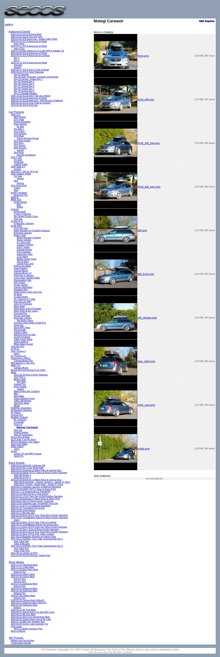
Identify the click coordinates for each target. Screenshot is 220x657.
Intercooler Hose (24, 254)
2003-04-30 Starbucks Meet (24, 591)
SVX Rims (19, 143)
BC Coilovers (20, 420)
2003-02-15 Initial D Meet (23, 574)
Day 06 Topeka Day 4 (24, 84)
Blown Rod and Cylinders (29, 237)
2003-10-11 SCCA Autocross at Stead (29, 62)
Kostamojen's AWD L (21, 358)
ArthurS (17, 607)
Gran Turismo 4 (18, 351)
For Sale (18, 159)
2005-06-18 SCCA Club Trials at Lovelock (30, 103)
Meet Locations (18, 631)
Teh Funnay (16, 637)
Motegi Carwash (27, 427)
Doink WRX (16, 226)
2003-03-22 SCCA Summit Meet (26, 34)
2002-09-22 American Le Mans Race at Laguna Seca (36, 470)
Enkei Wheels (20, 124)
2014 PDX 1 (19, 377)
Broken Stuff (20, 211)
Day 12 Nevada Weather (25, 93)
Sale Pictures (20, 148)
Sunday (17, 67)
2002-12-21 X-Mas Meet (22, 567)
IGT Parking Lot (18, 356)
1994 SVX (15, 115)
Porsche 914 (17, 415)
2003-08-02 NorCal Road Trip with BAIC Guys (33, 612)
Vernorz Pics (20, 581)
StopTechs (19, 152)
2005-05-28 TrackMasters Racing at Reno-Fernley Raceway (39, 517)
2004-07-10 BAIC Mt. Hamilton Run (27, 621)
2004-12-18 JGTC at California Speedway (31, 506)
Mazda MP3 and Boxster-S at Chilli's (28, 370)
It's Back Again (21, 297)
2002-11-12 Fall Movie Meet (24, 565)
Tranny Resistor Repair (28, 138)
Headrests (19, 162)
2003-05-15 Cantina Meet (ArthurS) (27, 600)
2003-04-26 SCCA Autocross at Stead (29, 41)
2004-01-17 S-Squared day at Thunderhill (30, 491)
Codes (17, 188)
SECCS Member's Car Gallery (25, 442)
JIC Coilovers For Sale (24, 299)
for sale (20, 126)
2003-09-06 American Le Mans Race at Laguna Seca (36, 480)
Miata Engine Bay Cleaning (27, 391)
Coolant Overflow (25, 245)
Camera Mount (21, 271)
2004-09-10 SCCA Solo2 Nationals (27, 72)
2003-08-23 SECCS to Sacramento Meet (30, 617)
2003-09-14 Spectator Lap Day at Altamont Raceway (36, 487)
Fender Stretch (21, 285)
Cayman (15, 209)
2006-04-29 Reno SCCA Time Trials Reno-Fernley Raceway (39, 532)
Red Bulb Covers (25, 320)
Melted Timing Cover (27, 259)
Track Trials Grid (21, 543)
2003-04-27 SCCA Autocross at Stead (29, 46)
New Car (18, 219)
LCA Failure (22, 256)
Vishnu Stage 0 (21, 342)
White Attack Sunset (23, 344)
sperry (17, 353)
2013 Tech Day (21, 228)
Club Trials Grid (21, 541)
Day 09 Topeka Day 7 (24, 88)
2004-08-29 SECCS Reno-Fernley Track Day (32, 501)
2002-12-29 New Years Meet (24, 569)
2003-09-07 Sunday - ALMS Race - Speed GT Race (38, 484)
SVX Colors (19, 131)
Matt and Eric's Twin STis (23, 363)
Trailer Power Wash (23, 339)
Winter (17, 405)
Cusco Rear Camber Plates (27, 278)
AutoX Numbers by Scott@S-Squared (32, 230)
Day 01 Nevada (21, 74)
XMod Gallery (17, 446)
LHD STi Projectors (23, 304)
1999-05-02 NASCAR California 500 (28, 465)
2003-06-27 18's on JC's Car (24, 171)
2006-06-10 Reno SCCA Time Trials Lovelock (32, 534)
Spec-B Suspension (23, 435)
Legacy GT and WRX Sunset (27, 454)
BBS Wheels (20, 117)
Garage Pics (20, 384)
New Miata (19, 396)
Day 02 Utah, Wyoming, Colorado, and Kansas (36, 77)
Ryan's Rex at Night (20, 437)
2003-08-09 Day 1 (22, 475)
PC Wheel (15, 412)
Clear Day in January (24, 275)
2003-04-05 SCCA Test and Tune (26, 36)
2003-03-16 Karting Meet (23, 577)
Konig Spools (20, 386)
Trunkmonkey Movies (21, 643)
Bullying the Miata (22, 266)
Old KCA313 (23, 261)
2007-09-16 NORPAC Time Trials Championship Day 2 (37, 546)
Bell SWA (21, 382)
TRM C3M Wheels (22, 401)
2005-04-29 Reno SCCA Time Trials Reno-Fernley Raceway (39, 515)
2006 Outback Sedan (21, 174)
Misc (16, 394)
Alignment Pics (21, 195)
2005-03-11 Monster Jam (23, 513)
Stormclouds (20, 330)
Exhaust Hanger (24, 249)
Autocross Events (19, 31)
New (16, 181)
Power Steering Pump (24, 398)
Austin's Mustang (19, 193)
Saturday (18, 65)
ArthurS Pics (20, 572)
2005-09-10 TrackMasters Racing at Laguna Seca (34, 524)
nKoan (14, 451)
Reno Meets (16, 562)
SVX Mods (19, 136)
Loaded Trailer (21, 164)
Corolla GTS (17, 221)
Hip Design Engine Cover (26, 216)
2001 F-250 (16, 157)
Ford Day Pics (17, 346)
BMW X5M (16, 200)
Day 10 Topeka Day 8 (24, 91)
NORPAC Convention (21, 408)
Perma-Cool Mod (22, 316)
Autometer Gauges (23, 233)
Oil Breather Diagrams (21, 410)
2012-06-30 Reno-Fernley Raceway (31, 375)
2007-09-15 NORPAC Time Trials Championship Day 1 (37, 539)
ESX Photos (19, 282)
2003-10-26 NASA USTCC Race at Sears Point (33, 489)
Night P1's (18, 456)
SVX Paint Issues (22, 141)
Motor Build (19, 306)
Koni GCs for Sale (22, 301)
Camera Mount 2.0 (23, 273)
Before (20, 207)
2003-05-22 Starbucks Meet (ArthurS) (29, 603)
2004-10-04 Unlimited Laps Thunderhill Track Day (34, 503)
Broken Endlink (24, 240)
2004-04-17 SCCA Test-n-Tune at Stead (30, 70)
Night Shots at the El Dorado (27, 308)
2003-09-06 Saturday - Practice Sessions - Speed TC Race (42, 482)
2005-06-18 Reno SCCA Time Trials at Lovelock (33, 522)
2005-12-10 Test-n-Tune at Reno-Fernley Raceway (35, 529)
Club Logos (16, 626)
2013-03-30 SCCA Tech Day (24, 105)
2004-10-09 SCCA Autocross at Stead (29, 98)
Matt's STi (15, 365)
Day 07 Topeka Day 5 (24, 86)
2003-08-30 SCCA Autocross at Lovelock (30, 55)
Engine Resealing (22, 122)
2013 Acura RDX (19, 185)
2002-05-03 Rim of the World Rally (27, 468)
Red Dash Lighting (22, 318)
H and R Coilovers (22, 214)
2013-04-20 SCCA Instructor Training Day (30, 555)
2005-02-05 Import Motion (23, 510)
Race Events (17, 462)
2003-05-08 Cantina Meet (23, 595)
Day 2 (16, 60)
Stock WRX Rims (22, 327)
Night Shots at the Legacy (26, 311)
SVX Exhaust (20, 133)
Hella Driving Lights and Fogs (28, 292)
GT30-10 (15, 349)
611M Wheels (20, 202)
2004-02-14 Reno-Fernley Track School (29, 494)
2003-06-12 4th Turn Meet (23, 610)
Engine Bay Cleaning (24, 223)
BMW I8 (14, 197)
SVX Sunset (19, 145)
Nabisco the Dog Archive (22, 640)
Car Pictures (16, 112)
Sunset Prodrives (22, 337)
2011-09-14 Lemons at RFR (24, 553)
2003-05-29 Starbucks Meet (24, 605)
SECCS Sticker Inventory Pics (28, 629)
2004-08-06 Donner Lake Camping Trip (29, 624)
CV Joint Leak (23, 242)
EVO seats (19, 119)
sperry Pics (19, 44)
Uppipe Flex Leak (25, 263)
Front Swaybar (24, 252)
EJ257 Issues (23, 247)
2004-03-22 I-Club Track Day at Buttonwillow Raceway (37, 496)
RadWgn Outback (19, 417)
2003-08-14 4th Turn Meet (23, 614)
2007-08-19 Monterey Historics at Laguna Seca (33, 536)
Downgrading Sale (22, 280)
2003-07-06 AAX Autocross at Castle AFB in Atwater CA (37, 51)
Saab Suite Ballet (19, 444)
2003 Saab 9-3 (18, 167)
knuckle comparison (26, 155)
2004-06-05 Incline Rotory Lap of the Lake (31, 619)
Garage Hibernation (23, 287)
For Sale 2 (19, 129)
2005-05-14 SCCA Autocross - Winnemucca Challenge (37, 100)
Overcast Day (20, 313)
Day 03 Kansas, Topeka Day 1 (28, 79)
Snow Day (19, 325)
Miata (13, 372)
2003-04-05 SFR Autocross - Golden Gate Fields (34, 39)
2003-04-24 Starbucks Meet (24, 588)
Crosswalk (19, 422)
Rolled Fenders (21, 432)
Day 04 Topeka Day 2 (24, 81)
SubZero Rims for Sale (24, 334)
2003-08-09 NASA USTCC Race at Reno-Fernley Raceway (39, 472)
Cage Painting (20, 268)
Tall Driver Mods (21, 403)
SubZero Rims (21, 332)
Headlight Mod (21, 290)
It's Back (18, 294)
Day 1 (16, 58)
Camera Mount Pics (23, 360)
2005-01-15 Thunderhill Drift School (28, 508)
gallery (9, 24)
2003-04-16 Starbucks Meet (24, 584)
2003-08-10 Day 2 (22, 477)
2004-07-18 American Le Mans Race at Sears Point (35, 498)
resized (20, 150)
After (19, 204)
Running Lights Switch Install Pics (30, 323)
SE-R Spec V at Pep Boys (23, 439)
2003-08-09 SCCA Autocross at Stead (29, 53)
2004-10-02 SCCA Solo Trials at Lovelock (30, 96)
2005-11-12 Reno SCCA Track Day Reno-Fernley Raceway (39, 527)
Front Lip (18, 424)
